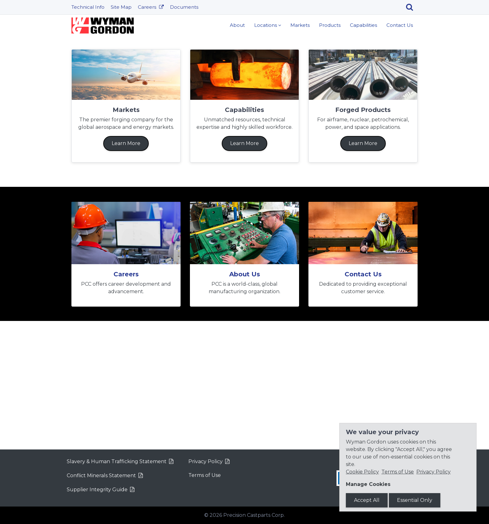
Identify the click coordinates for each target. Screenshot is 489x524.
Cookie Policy (362, 472)
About (237, 25)
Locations (265, 25)
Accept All (367, 500)
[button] (36, 98)
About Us (244, 402)
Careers (147, 7)
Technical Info (87, 7)
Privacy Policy (205, 461)
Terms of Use (204, 475)
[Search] (412, 7)
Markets (300, 25)
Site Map (121, 7)
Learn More (244, 119)
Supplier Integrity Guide (97, 489)
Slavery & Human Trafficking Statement (117, 461)
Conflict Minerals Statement (101, 475)
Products (330, 25)
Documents (184, 7)
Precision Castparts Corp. (254, 515)
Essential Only (414, 500)
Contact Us (399, 25)
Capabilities (363, 25)
